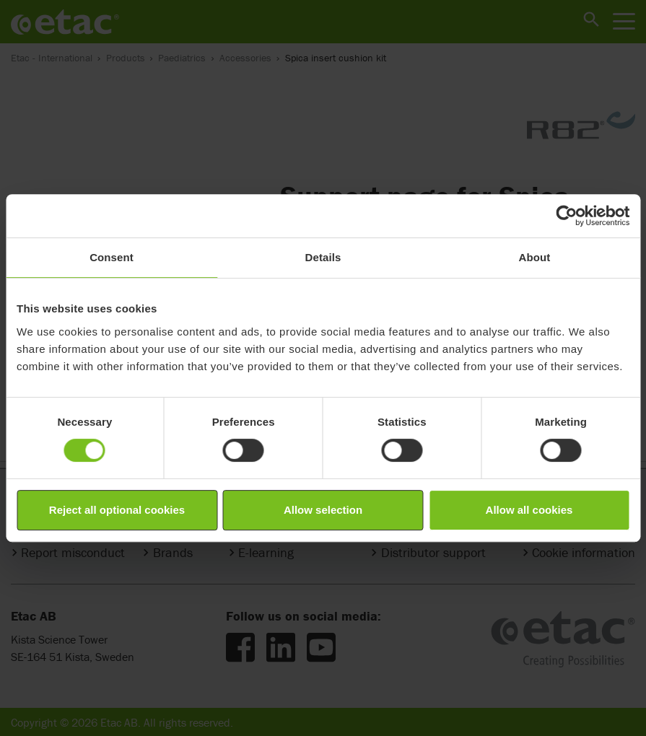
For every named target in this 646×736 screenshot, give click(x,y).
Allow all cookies (529, 510)
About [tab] (535, 257)
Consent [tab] (112, 257)
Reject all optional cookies (117, 510)
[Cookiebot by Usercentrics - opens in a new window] (566, 216)
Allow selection (323, 510)
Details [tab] (323, 257)
